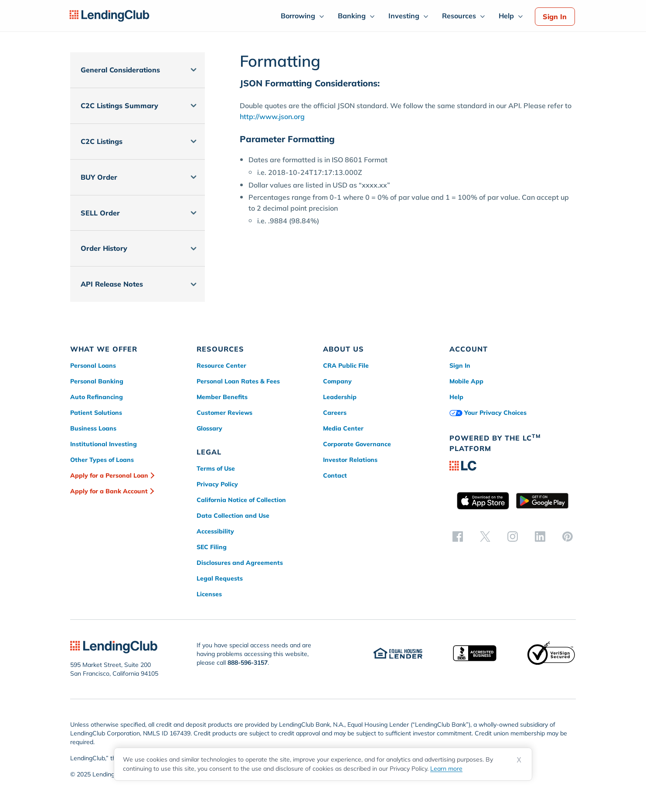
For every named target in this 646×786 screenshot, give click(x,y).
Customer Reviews (224, 413)
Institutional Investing (103, 444)
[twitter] (485, 536)
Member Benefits (222, 397)
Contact (335, 475)
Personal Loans (93, 365)
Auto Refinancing (96, 397)
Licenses (209, 594)
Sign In (555, 16)
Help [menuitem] (506, 15)
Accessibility (215, 531)
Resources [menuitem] (459, 15)
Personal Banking (96, 381)
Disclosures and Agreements (240, 563)
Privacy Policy (217, 484)
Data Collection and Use (233, 515)
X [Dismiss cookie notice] (519, 760)
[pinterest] (567, 536)
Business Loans (93, 428)
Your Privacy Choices (488, 413)
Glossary (209, 428)
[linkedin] (540, 536)
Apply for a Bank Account (109, 491)
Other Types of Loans (102, 460)
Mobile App (466, 381)
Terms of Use (216, 468)
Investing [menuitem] (403, 15)
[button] (137, 70)
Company (337, 381)
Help (456, 397)
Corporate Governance (357, 444)
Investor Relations (350, 460)
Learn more (446, 768)
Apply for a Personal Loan (109, 475)
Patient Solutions (96, 413)
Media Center (343, 428)
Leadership (340, 397)
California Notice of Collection (241, 500)
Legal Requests (220, 578)
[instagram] (512, 536)
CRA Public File (346, 365)
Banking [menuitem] (352, 15)
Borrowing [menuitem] (298, 15)
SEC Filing (212, 547)
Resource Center (221, 365)
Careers (335, 413)
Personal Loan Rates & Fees (238, 381)
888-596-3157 (248, 662)
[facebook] (457, 536)
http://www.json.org (272, 116)
